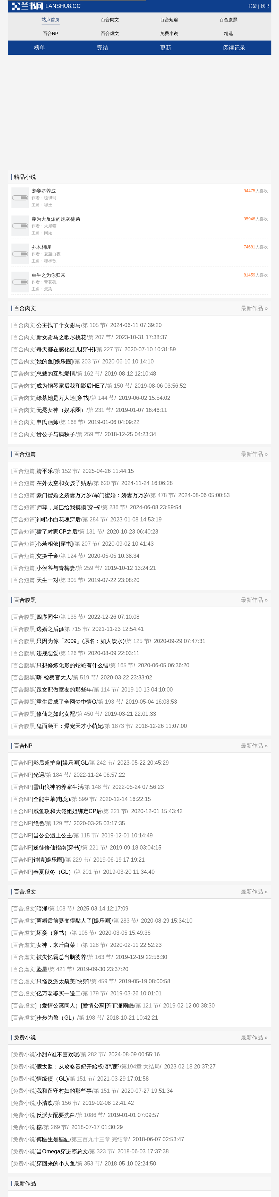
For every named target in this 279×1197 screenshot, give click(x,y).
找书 (265, 6)
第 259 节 (89, 434)
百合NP (50, 33)
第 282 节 (92, 1054)
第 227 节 (108, 349)
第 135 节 (72, 617)
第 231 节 (100, 410)
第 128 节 (94, 945)
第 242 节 (101, 763)
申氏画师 (47, 422)
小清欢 (44, 1103)
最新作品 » (254, 308)
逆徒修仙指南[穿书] (57, 848)
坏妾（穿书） (53, 933)
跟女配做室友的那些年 (64, 690)
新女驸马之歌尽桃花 (61, 337)
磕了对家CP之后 (56, 532)
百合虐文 (110, 33)
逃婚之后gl (49, 629)
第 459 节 (103, 981)
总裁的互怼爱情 (55, 374)
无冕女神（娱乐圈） (61, 410)
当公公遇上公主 (52, 835)
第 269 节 (55, 1127)
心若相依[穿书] (54, 544)
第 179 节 (94, 993)
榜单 (39, 48)
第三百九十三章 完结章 (99, 1139)
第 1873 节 (118, 726)
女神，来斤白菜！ (58, 945)
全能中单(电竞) (51, 799)
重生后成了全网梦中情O (66, 702)
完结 (102, 48)
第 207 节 (100, 337)
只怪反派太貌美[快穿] (62, 981)
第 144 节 (103, 398)
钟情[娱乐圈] (48, 860)
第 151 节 (81, 1079)
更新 (165, 48)
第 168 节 (72, 422)
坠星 (41, 969)
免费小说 (169, 33)
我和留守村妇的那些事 (64, 1091)
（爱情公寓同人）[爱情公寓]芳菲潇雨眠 (85, 1006)
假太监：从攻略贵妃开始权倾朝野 (78, 1067)
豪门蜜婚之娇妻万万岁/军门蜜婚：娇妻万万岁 (92, 495)
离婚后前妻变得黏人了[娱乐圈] (74, 921)
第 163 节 (100, 957)
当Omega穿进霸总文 (62, 1151)
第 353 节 (89, 1164)
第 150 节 (118, 386)
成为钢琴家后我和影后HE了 (70, 386)
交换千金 (47, 556)
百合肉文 (110, 19)
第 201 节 (87, 872)
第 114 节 (105, 690)
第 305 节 (72, 580)
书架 (252, 6)
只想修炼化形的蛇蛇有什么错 (72, 665)
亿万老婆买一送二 (58, 993)
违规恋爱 (47, 653)
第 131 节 (91, 532)
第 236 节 (114, 507)
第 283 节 (125, 921)
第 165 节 (122, 665)
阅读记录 (234, 48)
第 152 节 (66, 471)
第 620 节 (105, 483)
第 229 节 (77, 860)
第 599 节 (83, 799)
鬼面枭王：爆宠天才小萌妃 (69, 726)
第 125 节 (138, 641)
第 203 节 (86, 361)
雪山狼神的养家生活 (58, 787)
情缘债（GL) (52, 1079)
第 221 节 (115, 811)
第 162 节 (89, 374)
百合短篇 (169, 19)
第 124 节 (72, 556)
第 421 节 (61, 969)
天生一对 (47, 580)
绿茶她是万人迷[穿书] (62, 398)
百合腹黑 (228, 19)
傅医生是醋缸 (53, 1139)
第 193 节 (109, 702)
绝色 (38, 823)
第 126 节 (72, 653)
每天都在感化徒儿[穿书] (65, 349)
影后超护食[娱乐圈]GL (60, 763)
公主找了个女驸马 (58, 325)
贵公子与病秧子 (55, 434)
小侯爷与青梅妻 (55, 568)
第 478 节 (162, 495)
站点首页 (51, 19)
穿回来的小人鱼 (55, 1164)
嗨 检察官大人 (53, 677)
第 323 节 (101, 1151)
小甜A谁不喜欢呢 (57, 1054)
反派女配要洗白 (55, 1115)
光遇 (38, 775)
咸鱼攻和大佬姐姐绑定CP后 (67, 811)
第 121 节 (147, 1006)
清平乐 (44, 471)
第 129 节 (57, 823)
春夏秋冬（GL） (53, 872)
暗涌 (41, 909)
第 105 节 (94, 325)
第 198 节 (90, 1018)
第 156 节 (66, 1103)
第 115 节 (85, 835)
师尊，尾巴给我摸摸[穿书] (68, 507)
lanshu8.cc (46, 6)
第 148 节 (96, 787)
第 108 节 (61, 909)
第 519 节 (84, 677)
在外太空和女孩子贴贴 (64, 483)
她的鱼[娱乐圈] (54, 361)
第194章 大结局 (140, 1067)
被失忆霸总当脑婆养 (61, 957)
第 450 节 (89, 714)
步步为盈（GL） (56, 1018)
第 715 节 (76, 629)
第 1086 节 (90, 1115)
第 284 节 (94, 519)
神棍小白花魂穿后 (58, 519)
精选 (228, 33)
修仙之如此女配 (55, 714)
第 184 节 (57, 775)
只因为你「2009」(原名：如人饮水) (80, 641)
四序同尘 (47, 617)
